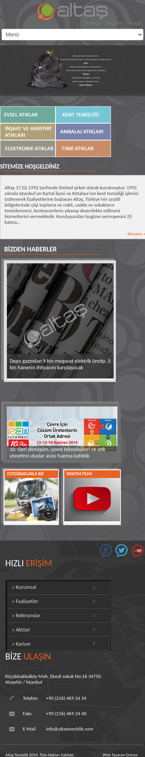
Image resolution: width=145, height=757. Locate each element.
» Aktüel (21, 629)
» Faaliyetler (25, 601)
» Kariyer (21, 644)
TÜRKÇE (92, 23)
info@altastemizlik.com (69, 729)
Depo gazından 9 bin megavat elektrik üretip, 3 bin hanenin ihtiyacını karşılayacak (60, 364)
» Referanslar (26, 615)
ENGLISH (114, 23)
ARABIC (136, 23)
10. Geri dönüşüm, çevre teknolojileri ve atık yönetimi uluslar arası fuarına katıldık (57, 452)
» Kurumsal (24, 587)
